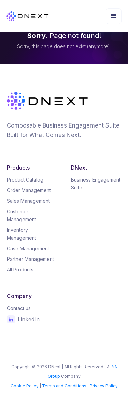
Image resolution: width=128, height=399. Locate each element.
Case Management (28, 248)
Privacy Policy (104, 385)
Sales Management (28, 201)
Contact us (19, 308)
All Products (20, 269)
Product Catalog (25, 180)
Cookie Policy (25, 385)
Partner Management (30, 259)
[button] (114, 16)
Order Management (29, 190)
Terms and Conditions (64, 385)
